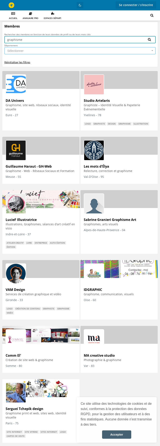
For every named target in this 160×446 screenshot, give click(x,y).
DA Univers (15, 100)
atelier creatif (15, 242)
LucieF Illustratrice (21, 219)
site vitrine (31, 431)
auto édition (57, 242)
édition (11, 246)
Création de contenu (27, 308)
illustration (141, 123)
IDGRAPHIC (93, 289)
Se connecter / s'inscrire (136, 5)
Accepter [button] (116, 434)
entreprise (41, 242)
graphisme (125, 123)
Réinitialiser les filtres (17, 62)
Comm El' (13, 355)
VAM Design (15, 289)
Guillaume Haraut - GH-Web (29, 166)
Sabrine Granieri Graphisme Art (110, 219)
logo (88, 123)
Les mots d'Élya (96, 166)
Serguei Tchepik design (24, 408)
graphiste (99, 123)
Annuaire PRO (30, 16)
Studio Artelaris (97, 100)
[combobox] (80, 50)
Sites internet (49, 431)
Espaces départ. (53, 16)
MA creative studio (99, 355)
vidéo (10, 312)
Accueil (13, 16)
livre (29, 242)
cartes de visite (16, 436)
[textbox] (78, 51)
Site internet (14, 431)
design (112, 123)
